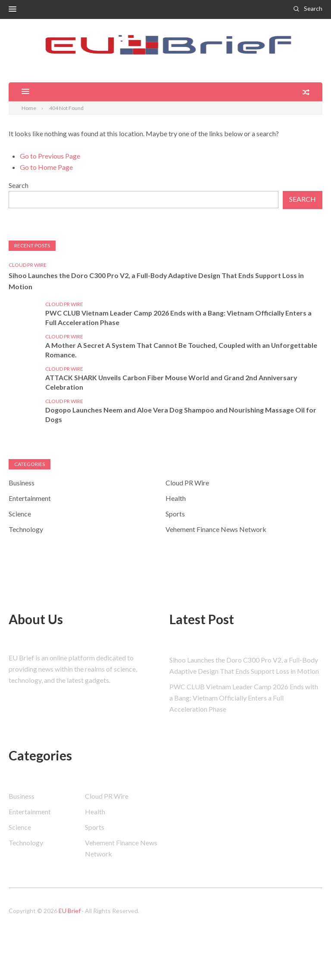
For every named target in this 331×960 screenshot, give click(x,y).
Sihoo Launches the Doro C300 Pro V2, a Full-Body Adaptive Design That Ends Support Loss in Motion (158, 281)
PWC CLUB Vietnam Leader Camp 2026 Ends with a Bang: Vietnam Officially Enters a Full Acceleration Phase (180, 318)
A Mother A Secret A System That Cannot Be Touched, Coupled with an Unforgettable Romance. (182, 350)
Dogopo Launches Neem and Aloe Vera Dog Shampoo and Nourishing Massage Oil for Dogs (181, 415)
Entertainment (30, 498)
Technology (26, 529)
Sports (175, 514)
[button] (12, 9)
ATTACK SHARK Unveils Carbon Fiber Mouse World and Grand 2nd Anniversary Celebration (172, 382)
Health (176, 498)
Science (20, 514)
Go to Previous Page (50, 156)
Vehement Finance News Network (216, 529)
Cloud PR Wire (28, 265)
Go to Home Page (46, 167)
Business (21, 483)
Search (313, 8)
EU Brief (70, 911)
